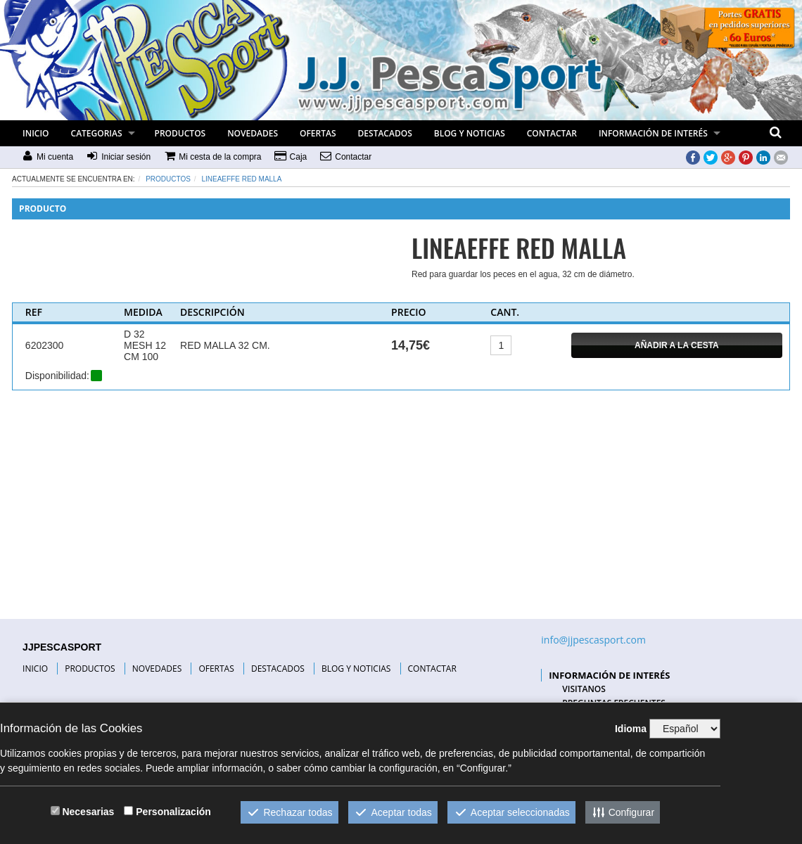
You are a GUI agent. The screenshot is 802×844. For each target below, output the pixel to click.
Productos (168, 179)
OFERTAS (318, 133)
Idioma (631, 728)
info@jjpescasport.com (593, 639)
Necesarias (88, 811)
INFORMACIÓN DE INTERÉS (653, 133)
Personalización (173, 811)
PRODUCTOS (180, 133)
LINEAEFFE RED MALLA (241, 179)
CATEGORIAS (96, 133)
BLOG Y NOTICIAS (469, 133)
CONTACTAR (552, 133)
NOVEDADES (252, 133)
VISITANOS (584, 689)
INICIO (36, 133)
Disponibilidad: (57, 375)
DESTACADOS (385, 133)
